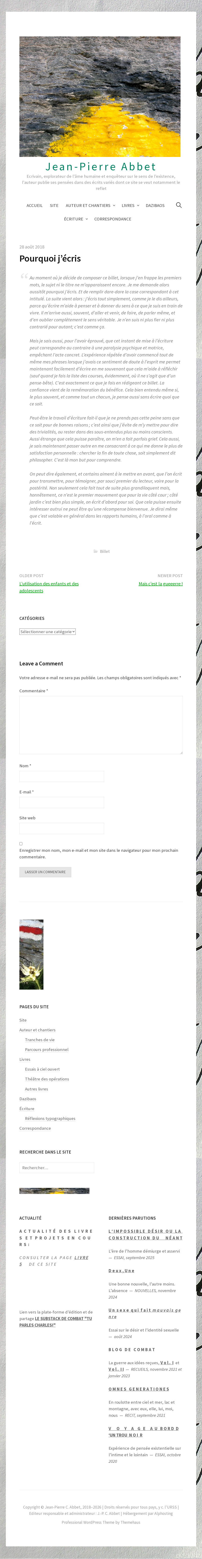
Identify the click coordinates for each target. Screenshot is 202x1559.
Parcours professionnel (46, 1050)
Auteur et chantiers (88, 205)
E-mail (26, 792)
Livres (128, 205)
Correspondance (112, 219)
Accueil (35, 205)
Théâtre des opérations (47, 1080)
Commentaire (33, 690)
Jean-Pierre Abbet (101, 166)
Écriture (73, 219)
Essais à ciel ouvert (42, 1070)
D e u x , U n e (121, 1271)
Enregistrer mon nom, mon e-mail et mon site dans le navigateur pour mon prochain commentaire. (98, 853)
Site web (27, 817)
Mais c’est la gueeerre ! (161, 583)
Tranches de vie (40, 1040)
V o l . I (167, 1363)
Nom (25, 765)
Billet (105, 551)
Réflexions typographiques (50, 1119)
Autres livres (36, 1089)
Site (54, 205)
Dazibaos (155, 205)
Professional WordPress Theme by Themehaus (101, 1523)
